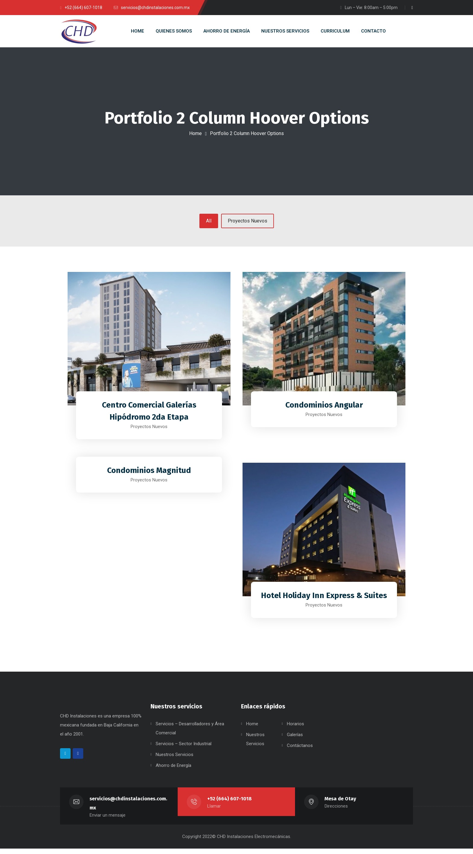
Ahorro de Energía (173, 771)
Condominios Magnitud (149, 472)
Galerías (295, 740)
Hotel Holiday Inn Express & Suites (324, 597)
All (208, 223)
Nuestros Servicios (174, 760)
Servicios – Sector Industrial (183, 749)
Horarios (295, 729)
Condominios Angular (324, 406)
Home (195, 133)
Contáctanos (300, 751)
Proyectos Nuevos (247, 223)
